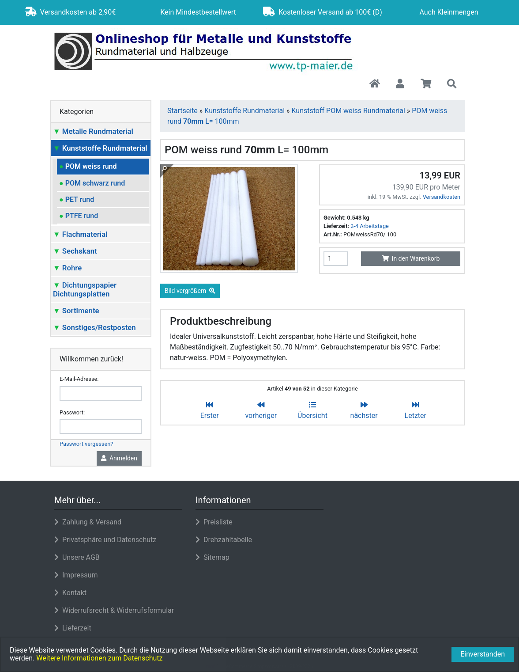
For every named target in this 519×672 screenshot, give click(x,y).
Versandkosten (441, 197)
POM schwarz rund (92, 183)
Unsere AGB (77, 557)
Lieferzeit (72, 628)
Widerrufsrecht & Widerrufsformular (114, 610)
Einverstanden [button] (482, 654)
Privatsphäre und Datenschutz (105, 539)
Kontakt (70, 592)
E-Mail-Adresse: (79, 379)
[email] (101, 393)
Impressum (76, 575)
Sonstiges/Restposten (94, 327)
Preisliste (214, 522)
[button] (400, 84)
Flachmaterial (80, 234)
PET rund (76, 199)
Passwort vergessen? (86, 443)
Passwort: (72, 412)
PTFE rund (78, 216)
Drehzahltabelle (224, 539)
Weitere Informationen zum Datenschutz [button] (99, 658)
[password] (101, 426)
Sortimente (76, 310)
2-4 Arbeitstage (369, 226)
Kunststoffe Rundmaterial (100, 148)
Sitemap (212, 557)
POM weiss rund (88, 166)
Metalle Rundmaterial (93, 131)
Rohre (67, 267)
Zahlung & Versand (87, 522)
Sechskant (75, 251)
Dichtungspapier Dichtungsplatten (85, 289)
